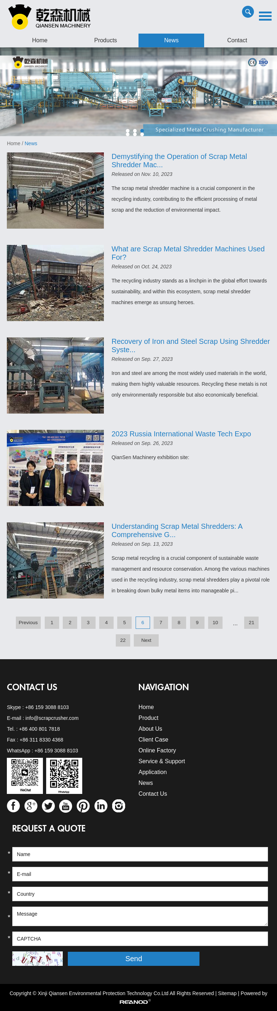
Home (40, 40)
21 (251, 622)
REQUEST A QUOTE (48, 828)
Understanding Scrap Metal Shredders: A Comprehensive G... (176, 530)
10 (215, 622)
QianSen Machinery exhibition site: (150, 457)
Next (146, 640)
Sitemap (227, 993)
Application (152, 772)
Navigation (163, 687)
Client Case (153, 739)
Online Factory (157, 750)
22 (123, 640)
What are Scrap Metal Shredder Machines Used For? (188, 253)
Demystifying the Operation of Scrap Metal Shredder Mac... (179, 160)
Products (105, 40)
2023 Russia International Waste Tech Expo (181, 434)
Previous (28, 622)
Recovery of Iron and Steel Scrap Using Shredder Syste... (190, 345)
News (171, 40)
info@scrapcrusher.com (52, 718)
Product (148, 718)
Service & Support (161, 761)
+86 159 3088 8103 (47, 707)
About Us (150, 729)
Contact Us (32, 687)
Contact (237, 40)
